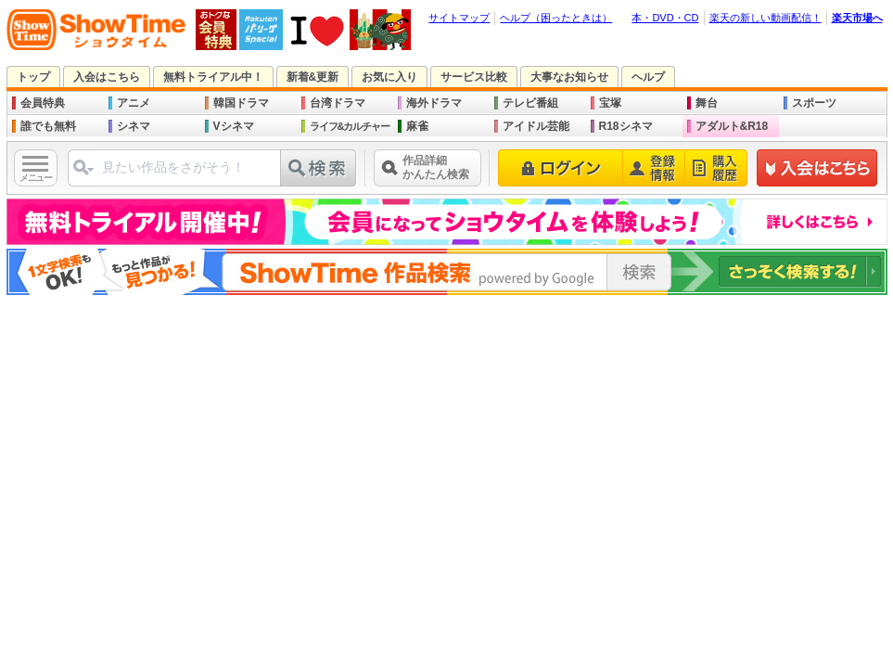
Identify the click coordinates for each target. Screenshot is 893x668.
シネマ (133, 126)
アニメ (133, 102)
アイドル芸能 (536, 126)
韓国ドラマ (241, 102)
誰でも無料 (48, 126)
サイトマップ (459, 17)
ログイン (560, 167)
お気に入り (389, 77)
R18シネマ (626, 126)
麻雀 (417, 126)
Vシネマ (233, 126)
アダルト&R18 (732, 126)
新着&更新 (313, 77)
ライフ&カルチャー (350, 126)
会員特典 (42, 102)
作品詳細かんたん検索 (435, 167)
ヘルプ (648, 77)
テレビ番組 (530, 102)
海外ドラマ (434, 102)
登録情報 (654, 167)
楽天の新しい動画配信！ (765, 17)
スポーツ (814, 102)
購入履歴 (716, 167)
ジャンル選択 (82, 174)
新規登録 (817, 167)
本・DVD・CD (664, 17)
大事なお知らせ (569, 77)
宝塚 (610, 102)
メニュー (35, 178)
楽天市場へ (857, 17)
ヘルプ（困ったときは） (556, 17)
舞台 (706, 102)
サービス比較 (473, 77)
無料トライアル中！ (213, 77)
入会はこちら (106, 77)
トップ (33, 77)
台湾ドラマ (337, 102)
